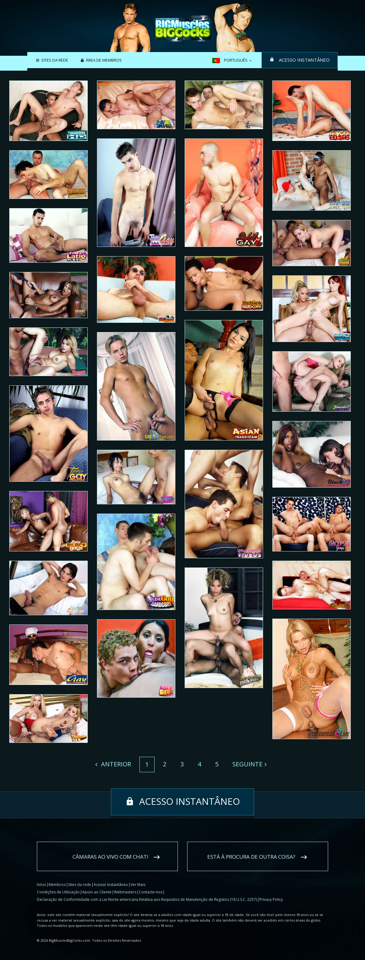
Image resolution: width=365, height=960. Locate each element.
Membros (57, 884)
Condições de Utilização (58, 892)
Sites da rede (54, 60)
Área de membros (104, 60)
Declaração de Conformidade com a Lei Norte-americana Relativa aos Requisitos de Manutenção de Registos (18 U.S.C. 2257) (147, 899)
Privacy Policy (271, 899)
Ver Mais (137, 884)
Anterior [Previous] (115, 764)
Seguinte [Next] (247, 764)
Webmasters (125, 892)
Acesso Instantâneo (304, 60)
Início (41, 884)
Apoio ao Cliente (97, 892)
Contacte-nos (150, 892)
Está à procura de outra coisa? (251, 856)
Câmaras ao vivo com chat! (110, 856)
